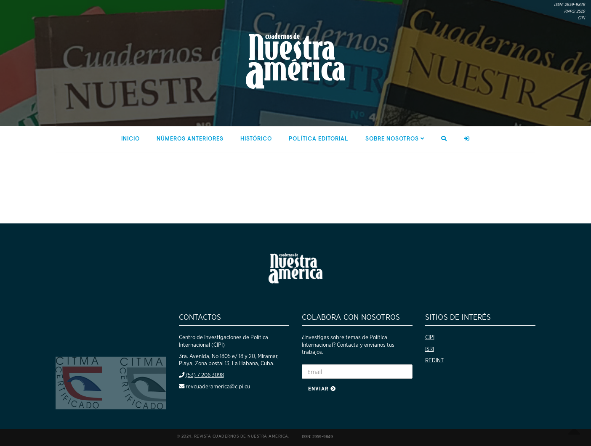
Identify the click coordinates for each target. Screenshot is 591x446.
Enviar (322, 388)
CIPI (429, 337)
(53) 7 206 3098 (205, 375)
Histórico (256, 139)
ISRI (429, 349)
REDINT (434, 361)
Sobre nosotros (394, 139)
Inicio (130, 139)
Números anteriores (190, 139)
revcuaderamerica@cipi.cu (218, 387)
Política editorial (319, 139)
